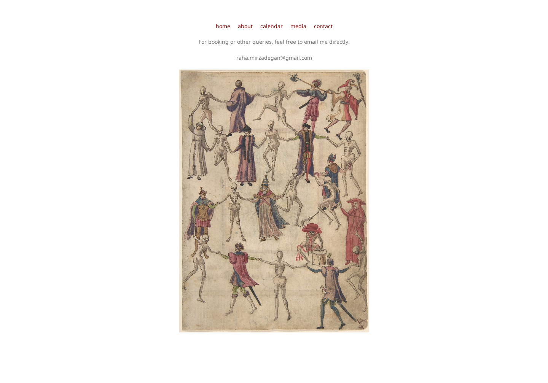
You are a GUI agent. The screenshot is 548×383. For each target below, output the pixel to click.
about (245, 26)
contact (323, 26)
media (298, 26)
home (223, 26)
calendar (271, 26)
